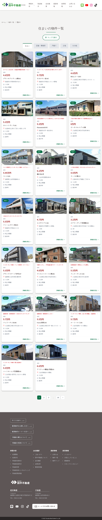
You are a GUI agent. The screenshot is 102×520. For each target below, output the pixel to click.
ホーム (4, 22)
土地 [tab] (64, 45)
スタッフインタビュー (71, 464)
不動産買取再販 (17, 473)
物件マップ (55, 461)
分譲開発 (15, 454)
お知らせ (55, 454)
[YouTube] (86, 5)
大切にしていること (70, 457)
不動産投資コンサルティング (21, 470)
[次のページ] (63, 397)
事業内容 (31, 5)
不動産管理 (15, 467)
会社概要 (38, 461)
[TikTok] (95, 5)
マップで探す (51, 37)
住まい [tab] (27, 46)
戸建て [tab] (54, 45)
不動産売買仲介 (17, 461)
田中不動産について (41, 457)
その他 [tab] (74, 45)
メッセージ (67, 454)
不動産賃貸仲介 (17, 464)
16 (58, 397)
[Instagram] (91, 5)
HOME (23, 5)
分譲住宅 (15, 457)
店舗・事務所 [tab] (40, 45)
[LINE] (82, 5)
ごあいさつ (38, 454)
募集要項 (67, 461)
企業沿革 (38, 464)
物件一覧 (11, 22)
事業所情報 (38, 467)
